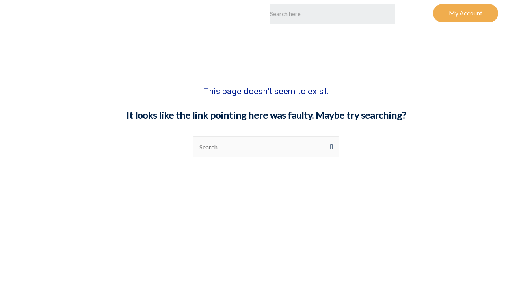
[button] (465, 13)
